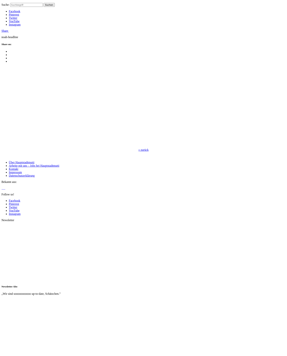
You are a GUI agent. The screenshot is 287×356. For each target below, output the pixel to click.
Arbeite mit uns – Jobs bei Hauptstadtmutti (34, 165)
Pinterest (14, 14)
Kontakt (13, 169)
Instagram (15, 24)
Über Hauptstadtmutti (21, 162)
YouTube (14, 21)
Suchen (49, 4)
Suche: (5, 4)
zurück (143, 149)
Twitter (13, 18)
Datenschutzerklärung (22, 175)
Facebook (14, 11)
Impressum (15, 172)
